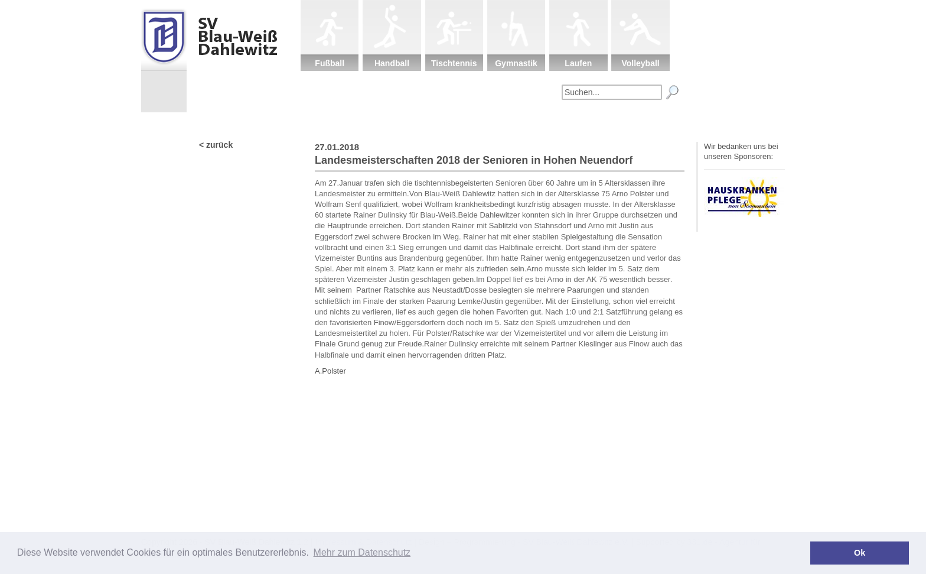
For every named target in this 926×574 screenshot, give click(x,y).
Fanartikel (592, 121)
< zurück (216, 145)
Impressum (654, 121)
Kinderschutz (468, 121)
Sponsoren (530, 121)
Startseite (344, 121)
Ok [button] (859, 552)
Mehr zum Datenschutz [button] (362, 552)
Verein (406, 121)
